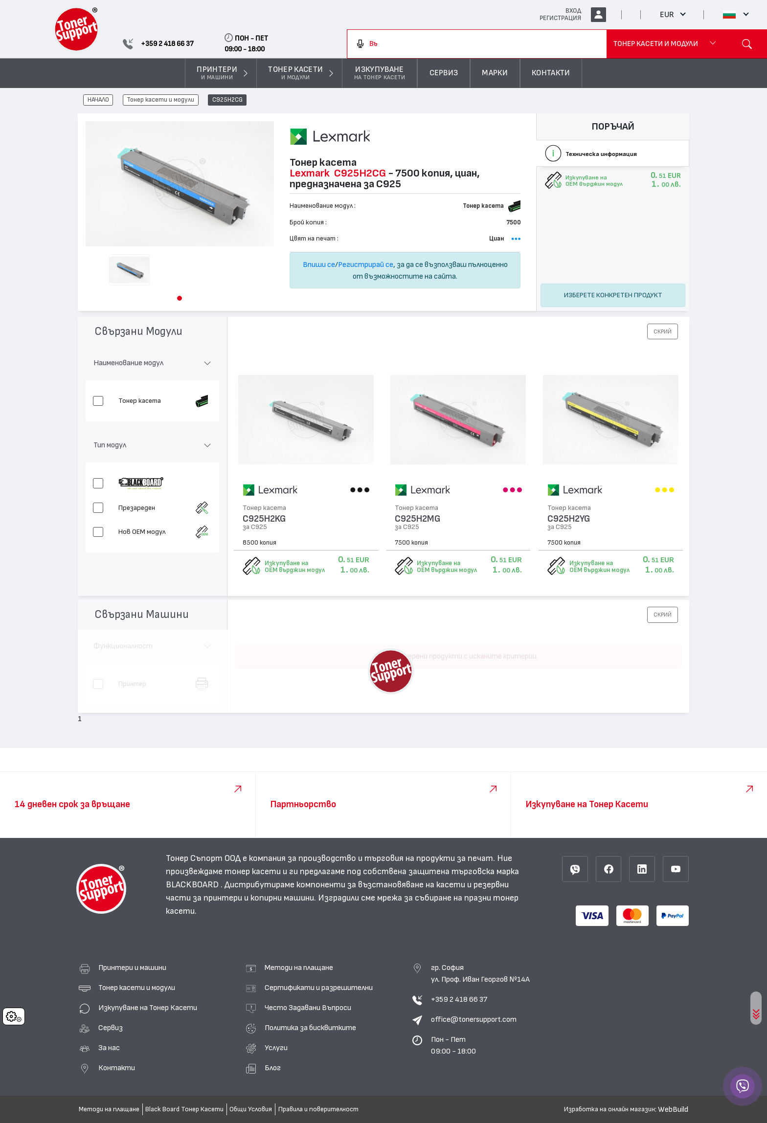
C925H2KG (264, 519)
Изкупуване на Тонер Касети (147, 1008)
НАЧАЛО (98, 100)
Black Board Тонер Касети (184, 1109)
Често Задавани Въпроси (308, 1008)
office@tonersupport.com (474, 1019)
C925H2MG (417, 519)
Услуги (276, 1048)
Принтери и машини (132, 967)
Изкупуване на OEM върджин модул (295, 566)
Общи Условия (250, 1109)
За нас (109, 1048)
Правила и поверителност (318, 1109)
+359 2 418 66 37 (459, 999)
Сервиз (110, 1028)
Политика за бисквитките (310, 1028)
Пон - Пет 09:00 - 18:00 (453, 1045)
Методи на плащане (299, 967)
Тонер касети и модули (160, 100)
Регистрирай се (365, 264)
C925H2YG (568, 519)
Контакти (116, 1068)
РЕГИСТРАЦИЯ (560, 18)
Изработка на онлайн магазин (609, 1109)
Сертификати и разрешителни (319, 987)
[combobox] (477, 44)
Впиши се (319, 264)
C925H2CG (227, 100)
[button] (179, 298)
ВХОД (573, 10)
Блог (273, 1068)
